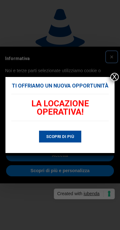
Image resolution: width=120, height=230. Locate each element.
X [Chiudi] (114, 77)
